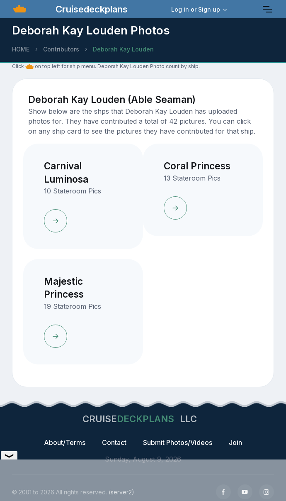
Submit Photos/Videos (177, 442)
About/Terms (64, 442)
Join (235, 442)
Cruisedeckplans (90, 9)
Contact (114, 442)
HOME (20, 49)
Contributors (61, 49)
